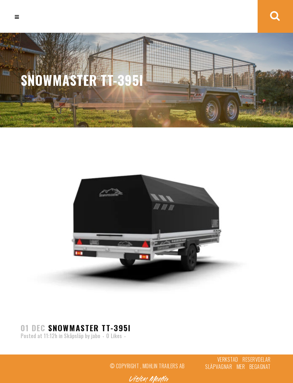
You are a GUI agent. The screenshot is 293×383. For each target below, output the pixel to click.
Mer (241, 367)
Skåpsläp (74, 336)
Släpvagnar (218, 367)
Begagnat (260, 367)
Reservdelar (257, 359)
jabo (95, 336)
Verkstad (227, 359)
